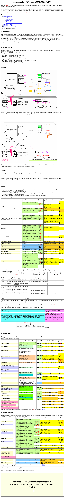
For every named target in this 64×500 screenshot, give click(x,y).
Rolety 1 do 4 (9, 20)
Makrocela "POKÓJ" (8, 18)
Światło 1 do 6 (9, 19)
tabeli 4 (43, 409)
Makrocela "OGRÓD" (8, 25)
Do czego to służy (7, 16)
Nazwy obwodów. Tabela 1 (12, 21)
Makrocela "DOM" (7, 24)
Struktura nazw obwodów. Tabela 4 (14, 23)
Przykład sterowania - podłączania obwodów (13, 26)
